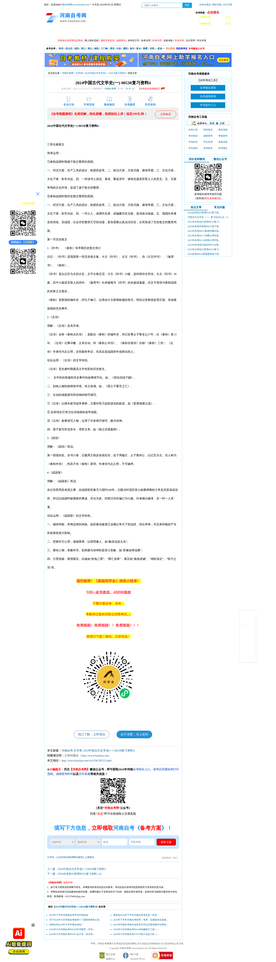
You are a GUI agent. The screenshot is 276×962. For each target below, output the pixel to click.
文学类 (79, 73)
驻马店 (68, 48)
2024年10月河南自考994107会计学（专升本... (71, 934)
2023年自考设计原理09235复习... (204, 221)
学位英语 (170, 48)
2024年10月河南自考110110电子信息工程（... (136, 934)
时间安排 (208, 129)
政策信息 (72, 32)
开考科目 (193, 142)
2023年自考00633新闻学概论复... (204, 231)
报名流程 (223, 129)
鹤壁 (145, 48)
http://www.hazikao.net (95, 755)
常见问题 (219, 207)
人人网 (86, 857)
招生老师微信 (197, 159)
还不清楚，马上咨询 (134, 734)
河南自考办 (211, 32)
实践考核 (223, 142)
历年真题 (175, 32)
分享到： (51, 857)
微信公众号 (220, 159)
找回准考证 (181, 48)
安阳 (152, 48)
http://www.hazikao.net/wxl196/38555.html (87, 760)
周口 (83, 48)
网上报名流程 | (92, 40)
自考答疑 (158, 32)
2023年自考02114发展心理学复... (204, 240)
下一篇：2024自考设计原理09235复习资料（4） (75, 873)
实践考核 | (168, 40)
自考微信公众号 (196, 48)
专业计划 (123, 32)
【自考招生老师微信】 (151, 88)
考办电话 (193, 135)
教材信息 (192, 32)
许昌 (118, 48)
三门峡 (104, 48)
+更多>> (160, 48)
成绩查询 (208, 135)
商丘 (90, 48)
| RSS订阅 (227, 4)
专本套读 (141, 32)
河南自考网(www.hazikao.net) (74, 4)
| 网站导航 (216, 4)
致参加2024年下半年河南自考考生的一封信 (135, 915)
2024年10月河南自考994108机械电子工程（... (136, 929)
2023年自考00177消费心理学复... (204, 235)
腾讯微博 (78, 857)
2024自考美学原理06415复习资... (204, 226)
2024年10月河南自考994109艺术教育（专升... (71, 929)
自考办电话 (205, 4)
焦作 (132, 48)
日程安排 (106, 32)
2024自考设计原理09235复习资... (204, 212)
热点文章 (196, 207)
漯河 (112, 48)
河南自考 (67, 750)
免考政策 (208, 148)
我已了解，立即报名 (91, 734)
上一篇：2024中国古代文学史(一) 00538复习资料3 (76, 869)
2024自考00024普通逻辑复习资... (204, 254)
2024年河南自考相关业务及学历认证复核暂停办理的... (140, 924)
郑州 (61, 48)
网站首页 (54, 32)
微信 (92, 857)
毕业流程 (193, 148)
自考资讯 (89, 32)
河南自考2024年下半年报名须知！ (66, 924)
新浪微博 (68, 857)
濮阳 (125, 48)
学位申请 (201, 40)
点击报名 (213, 12)
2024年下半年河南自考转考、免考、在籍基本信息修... (140, 919)
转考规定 (223, 148)
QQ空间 (60, 857)
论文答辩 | (191, 40)
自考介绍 (193, 129)
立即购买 (165, 114)
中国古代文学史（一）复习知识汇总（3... (209, 217)
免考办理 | (146, 40)
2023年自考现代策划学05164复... (204, 244)
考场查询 (223, 135)
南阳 (96, 48)
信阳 (76, 48)
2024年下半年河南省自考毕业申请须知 (68, 915)
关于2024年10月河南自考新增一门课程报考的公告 (74, 919)
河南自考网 (67, 73)
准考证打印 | (134, 40)
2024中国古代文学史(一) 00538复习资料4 (105, 73)
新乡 (138, 48)
